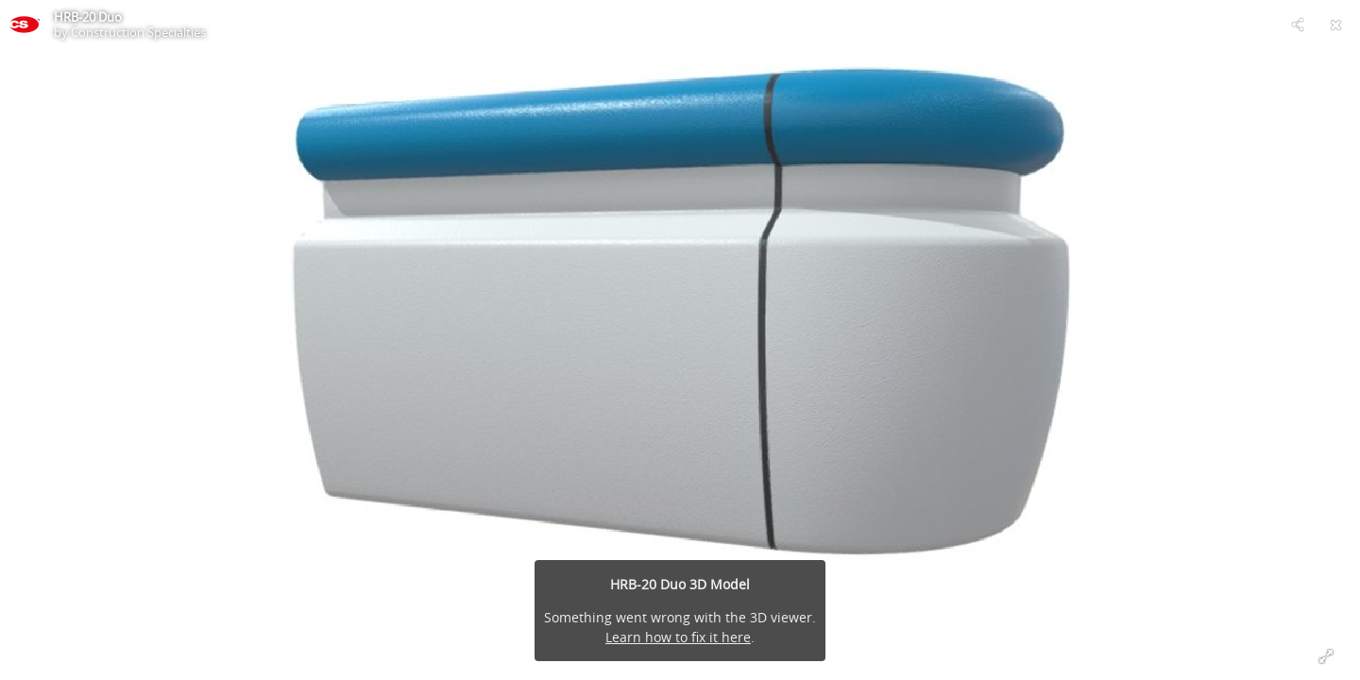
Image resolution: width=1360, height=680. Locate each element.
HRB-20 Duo (88, 17)
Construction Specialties (138, 32)
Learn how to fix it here (678, 637)
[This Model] (24, 24)
